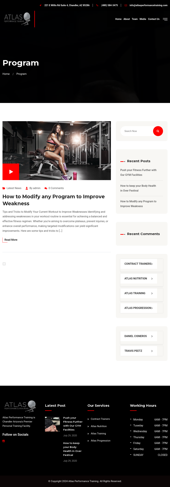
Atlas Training (135, 293)
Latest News (14, 188)
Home (118, 19)
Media (143, 19)
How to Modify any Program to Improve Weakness (138, 204)
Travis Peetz (133, 350)
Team (135, 19)
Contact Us (154, 19)
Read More (10, 239)
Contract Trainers (138, 263)
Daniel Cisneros (136, 336)
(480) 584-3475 (109, 5)
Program (21, 73)
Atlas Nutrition (136, 278)
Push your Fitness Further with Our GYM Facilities (138, 172)
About (127, 19)
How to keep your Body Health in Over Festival (138, 188)
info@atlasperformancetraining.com (149, 5)
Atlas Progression (138, 308)
